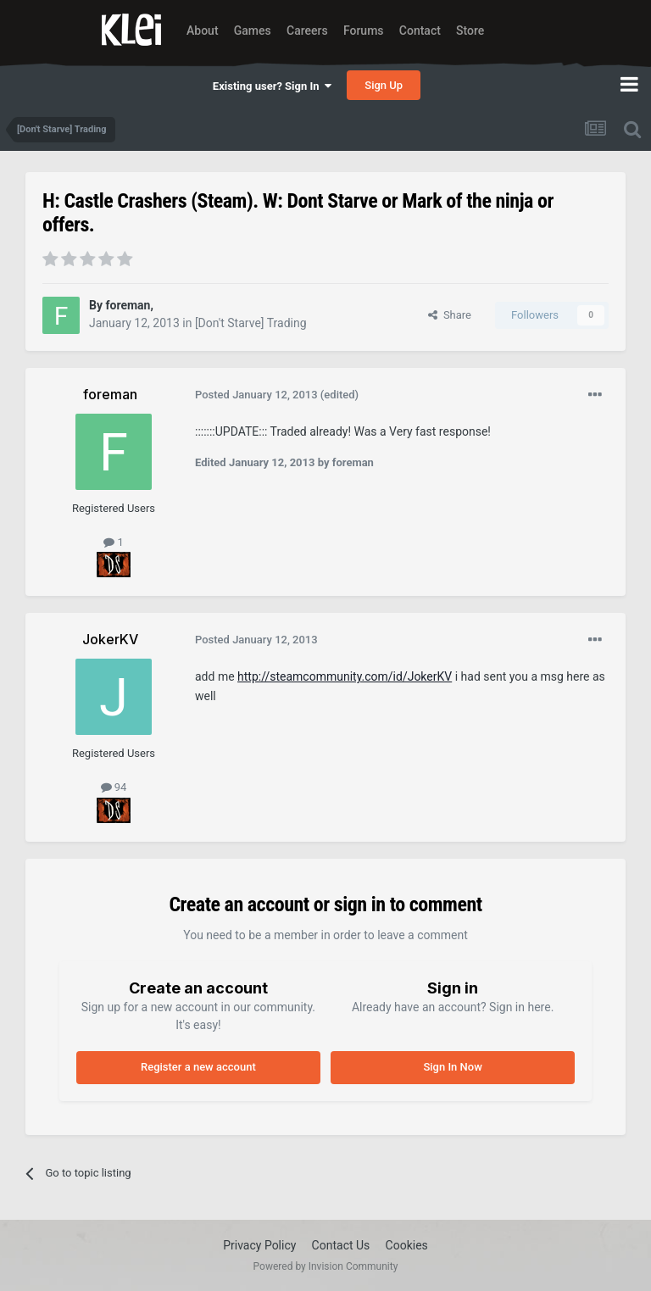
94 (114, 787)
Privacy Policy (259, 1245)
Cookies (407, 1245)
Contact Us (341, 1245)
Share (449, 315)
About (202, 30)
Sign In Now (452, 1066)
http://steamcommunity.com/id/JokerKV (344, 676)
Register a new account (198, 1066)
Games (252, 30)
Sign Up (383, 85)
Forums (363, 30)
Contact (420, 30)
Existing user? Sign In (272, 86)
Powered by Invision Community (325, 1266)
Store (470, 30)
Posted (256, 394)
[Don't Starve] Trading (251, 323)
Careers (307, 30)
